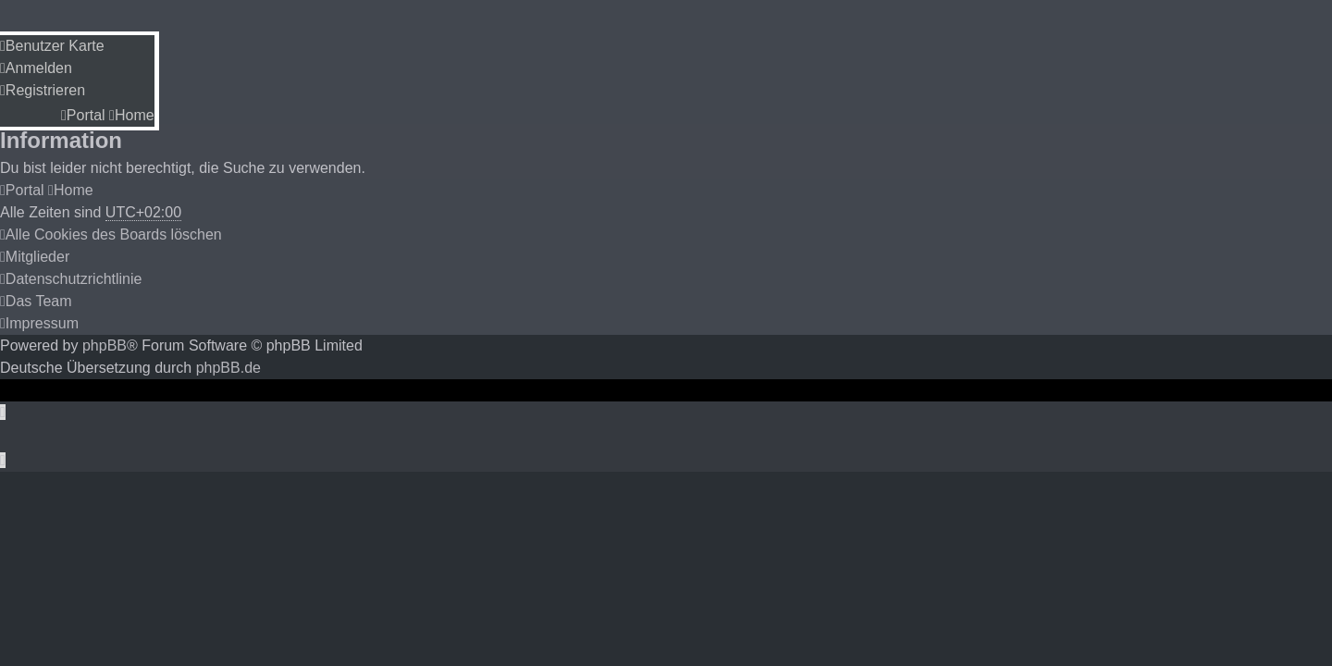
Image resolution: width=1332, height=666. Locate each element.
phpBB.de (228, 368)
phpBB (104, 345)
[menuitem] (52, 46)
